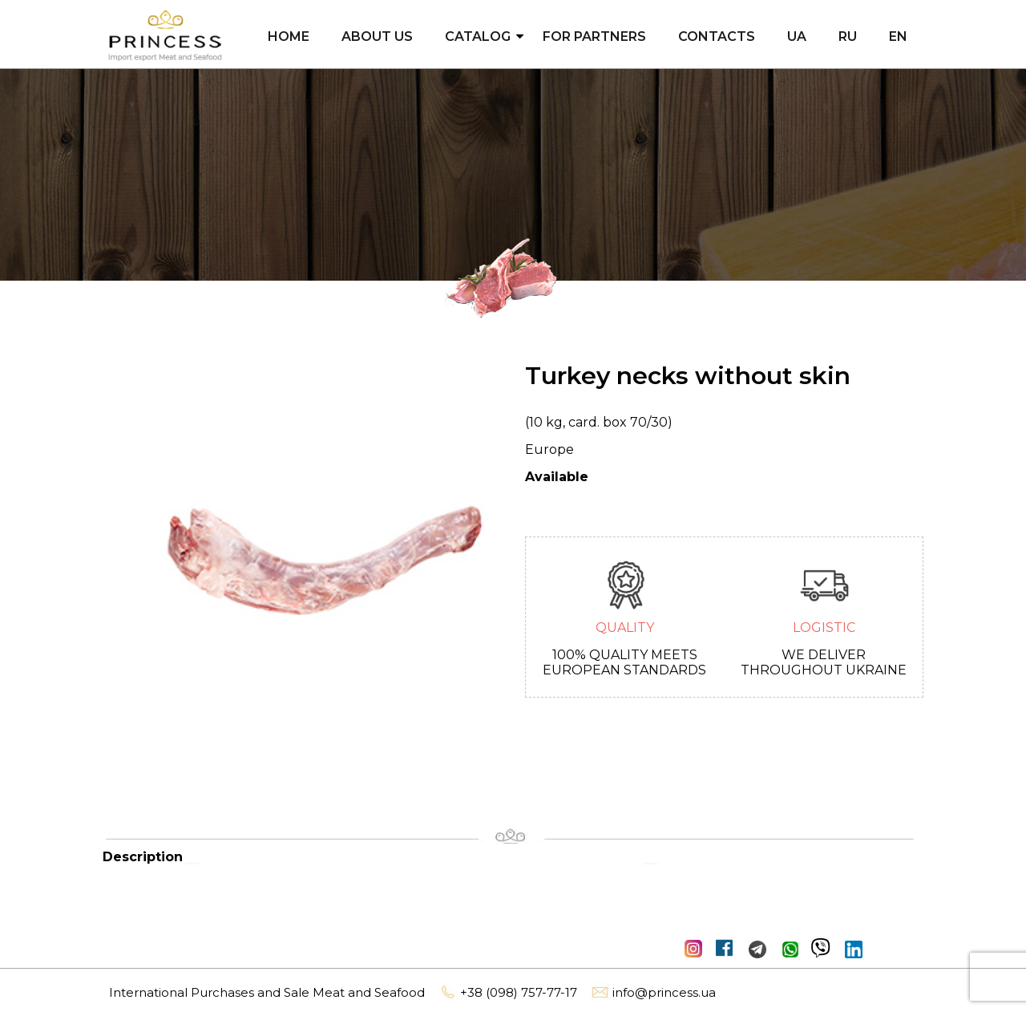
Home (288, 36)
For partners (594, 36)
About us (377, 36)
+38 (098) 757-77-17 (507, 992)
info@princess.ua (653, 992)
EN (898, 36)
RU (847, 36)
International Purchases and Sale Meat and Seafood (267, 992)
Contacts (716, 36)
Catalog (478, 36)
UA (796, 36)
